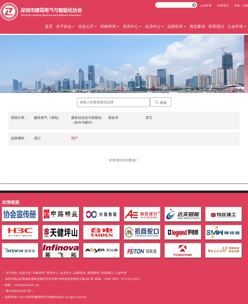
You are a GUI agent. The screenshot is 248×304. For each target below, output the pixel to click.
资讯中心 (132, 26)
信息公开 (87, 26)
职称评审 (110, 26)
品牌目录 (176, 26)
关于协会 (65, 26)
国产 (74, 138)
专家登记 (223, 5)
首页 (49, 26)
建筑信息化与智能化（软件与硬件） (86, 120)
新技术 (113, 118)
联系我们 (216, 26)
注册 (245, 5)
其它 (149, 118)
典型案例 (197, 26)
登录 (237, 5)
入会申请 (236, 26)
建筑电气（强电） (47, 118)
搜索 (161, 102)
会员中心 (154, 26)
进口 (37, 138)
